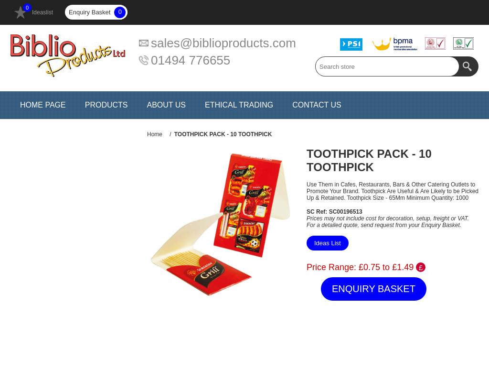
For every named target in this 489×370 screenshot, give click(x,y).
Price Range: (331, 267)
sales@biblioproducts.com (223, 43)
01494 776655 (190, 60)
